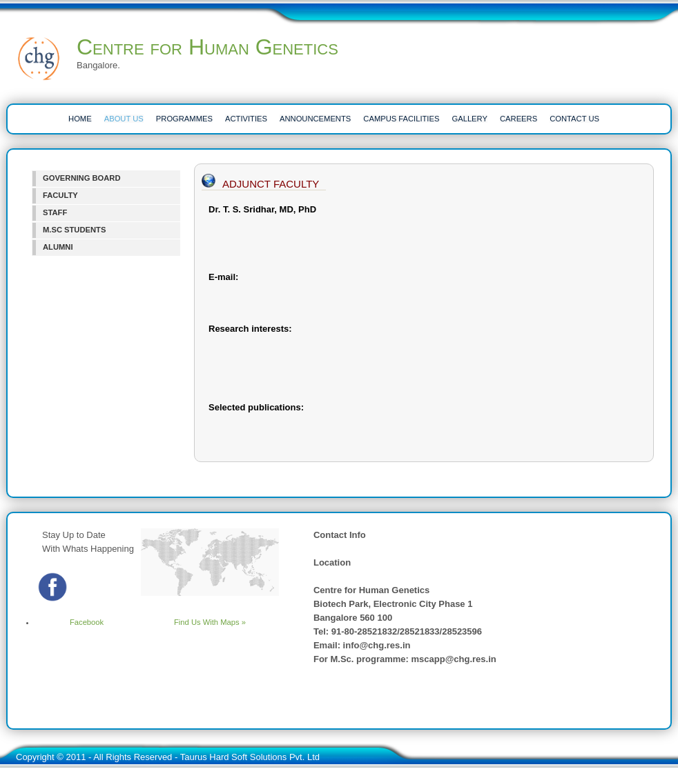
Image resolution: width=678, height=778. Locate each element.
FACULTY (60, 195)
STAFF (55, 212)
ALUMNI (58, 247)
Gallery (469, 118)
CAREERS (518, 118)
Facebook (69, 622)
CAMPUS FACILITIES (401, 118)
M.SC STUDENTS (74, 230)
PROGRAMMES (184, 118)
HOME (80, 118)
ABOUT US (124, 118)
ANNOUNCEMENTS (315, 118)
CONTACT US (574, 118)
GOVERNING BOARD (82, 178)
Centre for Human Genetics (207, 46)
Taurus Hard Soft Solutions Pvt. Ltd (250, 757)
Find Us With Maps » (210, 622)
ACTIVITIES (246, 118)
